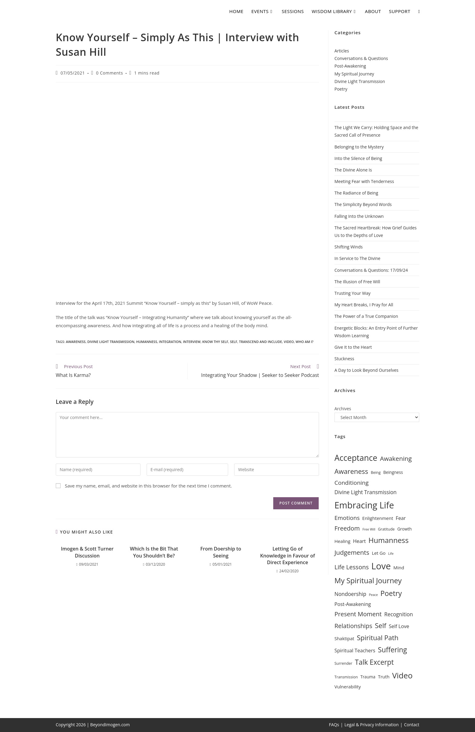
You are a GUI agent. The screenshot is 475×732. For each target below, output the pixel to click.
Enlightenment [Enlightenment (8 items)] (377, 518)
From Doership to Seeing (220, 552)
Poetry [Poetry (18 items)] (391, 593)
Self (233, 341)
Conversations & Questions (361, 58)
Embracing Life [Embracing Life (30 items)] (364, 505)
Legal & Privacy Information (371, 724)
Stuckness (344, 358)
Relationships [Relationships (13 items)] (353, 626)
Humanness (146, 341)
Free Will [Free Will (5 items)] (368, 529)
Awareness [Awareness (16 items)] (351, 471)
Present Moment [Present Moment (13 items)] (358, 614)
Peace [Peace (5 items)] (373, 595)
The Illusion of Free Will (357, 281)
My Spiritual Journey (354, 74)
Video (289, 341)
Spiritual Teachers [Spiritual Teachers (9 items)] (354, 650)
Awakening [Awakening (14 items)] (396, 458)
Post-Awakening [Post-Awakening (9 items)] (352, 604)
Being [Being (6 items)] (376, 472)
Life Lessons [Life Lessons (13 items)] (351, 567)
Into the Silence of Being (358, 158)
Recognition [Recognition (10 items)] (398, 614)
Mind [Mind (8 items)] (399, 567)
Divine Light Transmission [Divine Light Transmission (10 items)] (365, 492)
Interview (192, 341)
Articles (341, 51)
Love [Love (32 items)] (381, 566)
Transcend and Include (260, 341)
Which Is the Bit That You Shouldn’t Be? (154, 552)
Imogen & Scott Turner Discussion (87, 552)
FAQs (334, 724)
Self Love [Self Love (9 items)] (399, 626)
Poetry (340, 89)
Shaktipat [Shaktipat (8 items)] (344, 638)
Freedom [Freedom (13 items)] (347, 528)
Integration (170, 341)
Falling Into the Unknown (359, 216)
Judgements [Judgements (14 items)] (351, 552)
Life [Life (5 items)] (391, 553)
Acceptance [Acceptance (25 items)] (355, 457)
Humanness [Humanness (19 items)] (388, 540)
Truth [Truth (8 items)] (384, 677)
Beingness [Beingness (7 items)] (393, 472)
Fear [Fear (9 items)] (401, 518)
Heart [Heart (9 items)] (359, 541)
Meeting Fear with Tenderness (364, 181)
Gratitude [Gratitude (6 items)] (386, 529)
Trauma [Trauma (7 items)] (367, 677)
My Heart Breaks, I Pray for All (363, 305)
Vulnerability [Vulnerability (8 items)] (347, 687)
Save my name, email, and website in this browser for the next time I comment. (148, 486)
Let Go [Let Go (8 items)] (378, 553)
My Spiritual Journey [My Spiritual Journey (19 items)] (368, 580)
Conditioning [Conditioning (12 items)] (351, 483)
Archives (342, 408)
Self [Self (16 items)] (380, 625)
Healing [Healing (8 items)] (342, 541)
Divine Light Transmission (110, 341)
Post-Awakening (350, 66)
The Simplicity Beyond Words (363, 204)
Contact (411, 724)
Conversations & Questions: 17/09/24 (371, 270)
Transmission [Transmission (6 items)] (346, 677)
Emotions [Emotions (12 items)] (347, 518)
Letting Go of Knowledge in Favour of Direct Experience (287, 555)
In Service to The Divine (357, 258)
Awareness (75, 341)
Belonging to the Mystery (359, 147)
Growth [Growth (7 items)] (404, 529)
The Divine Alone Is (353, 170)
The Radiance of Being (356, 193)
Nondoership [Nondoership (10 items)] (350, 594)
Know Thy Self (215, 341)
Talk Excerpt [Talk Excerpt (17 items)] (374, 662)
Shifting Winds (348, 247)
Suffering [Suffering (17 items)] (392, 649)
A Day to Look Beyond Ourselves (366, 370)
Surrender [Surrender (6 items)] (343, 663)
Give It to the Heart (353, 347)
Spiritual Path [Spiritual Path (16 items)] (377, 637)
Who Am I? (305, 341)
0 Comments (109, 73)
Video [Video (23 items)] (402, 675)
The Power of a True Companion (366, 316)
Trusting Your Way (352, 293)
